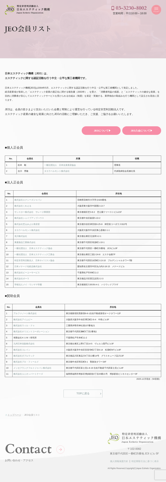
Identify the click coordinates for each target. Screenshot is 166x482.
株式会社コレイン (21, 350)
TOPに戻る (83, 395)
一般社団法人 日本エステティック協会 (33, 248)
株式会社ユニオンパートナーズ (28, 374)
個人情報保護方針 (119, 462)
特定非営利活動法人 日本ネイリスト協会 (34, 260)
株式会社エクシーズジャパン (28, 200)
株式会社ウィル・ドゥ (24, 325)
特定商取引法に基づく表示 (145, 462)
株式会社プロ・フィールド (26, 362)
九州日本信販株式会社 (24, 343)
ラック (31, 356)
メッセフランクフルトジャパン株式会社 (32, 368)
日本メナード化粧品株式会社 (28, 266)
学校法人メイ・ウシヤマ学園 (28, 284)
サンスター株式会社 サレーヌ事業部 (32, 212)
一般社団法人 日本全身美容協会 (60, 165)
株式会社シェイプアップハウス (29, 218)
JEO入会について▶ (142, 130)
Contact (28, 450)
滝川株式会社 (20, 236)
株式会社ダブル (20, 356)
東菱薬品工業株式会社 (25, 242)
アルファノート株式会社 (25, 313)
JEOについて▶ (102, 130)
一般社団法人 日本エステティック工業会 (34, 254)
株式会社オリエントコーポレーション (31, 331)
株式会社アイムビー (22, 319)
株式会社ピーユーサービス (27, 272)
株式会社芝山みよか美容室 (27, 224)
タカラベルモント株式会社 (57, 171)
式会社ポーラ (23, 278)
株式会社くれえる (22, 206)
